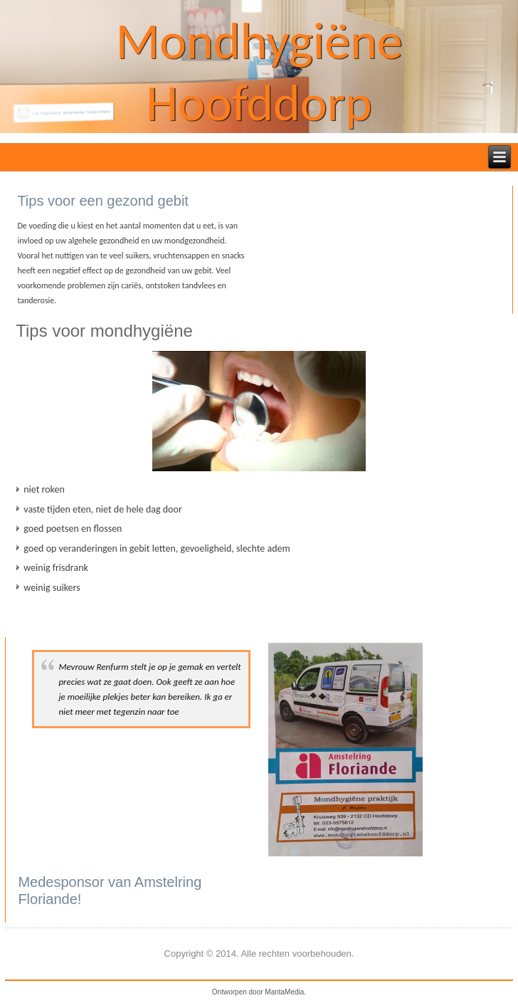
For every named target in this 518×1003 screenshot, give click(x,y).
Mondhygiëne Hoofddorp (258, 71)
